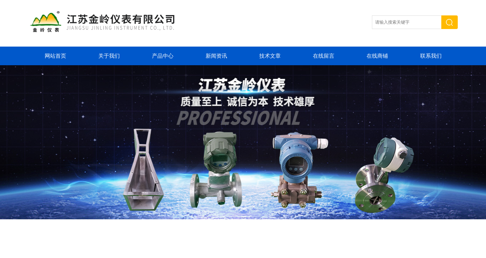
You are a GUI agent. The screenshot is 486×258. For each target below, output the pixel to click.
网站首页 (55, 56)
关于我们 (109, 56)
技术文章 (270, 56)
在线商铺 (377, 56)
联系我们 (431, 56)
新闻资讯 (216, 56)
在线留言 (323, 56)
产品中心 (162, 56)
